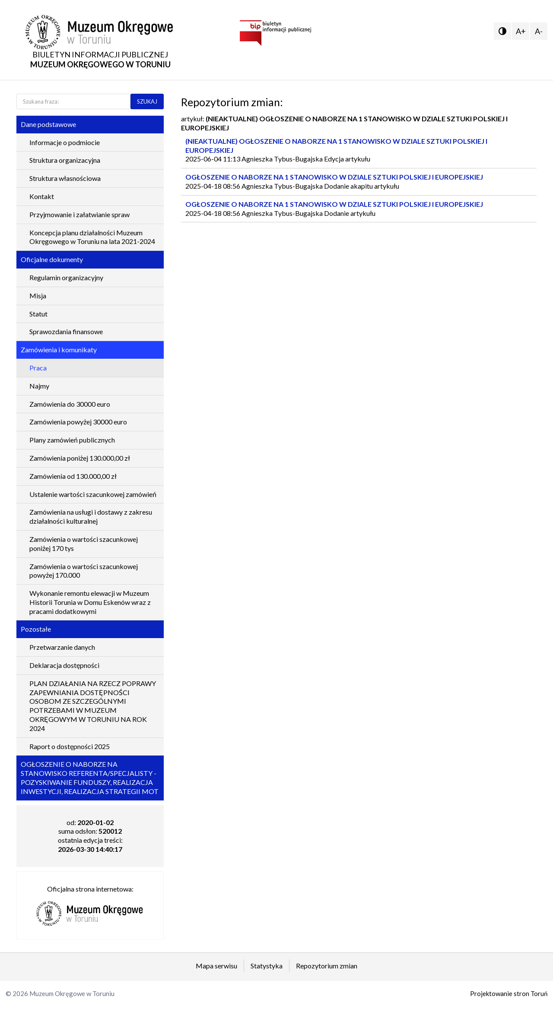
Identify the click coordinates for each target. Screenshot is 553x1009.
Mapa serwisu (216, 966)
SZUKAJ (147, 101)
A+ (521, 31)
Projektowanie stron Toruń (508, 993)
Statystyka (267, 966)
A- (539, 31)
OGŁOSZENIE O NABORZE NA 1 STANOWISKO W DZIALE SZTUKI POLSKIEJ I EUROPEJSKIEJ (334, 177)
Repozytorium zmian (326, 966)
